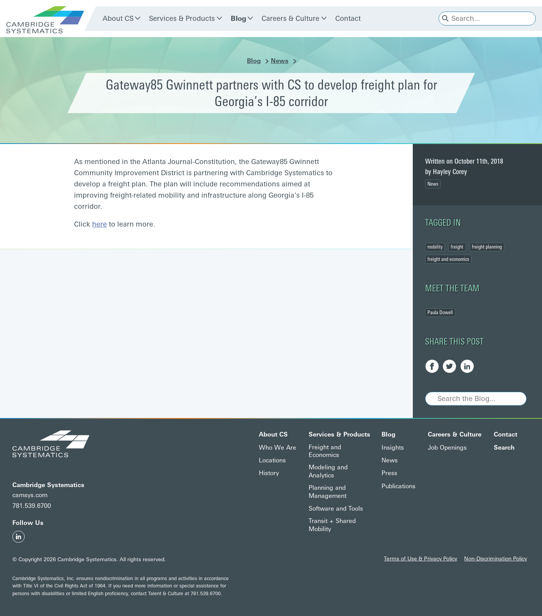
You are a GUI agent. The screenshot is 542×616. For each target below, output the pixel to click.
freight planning (487, 247)
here (99, 224)
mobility (434, 247)
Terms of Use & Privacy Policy (420, 558)
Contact (348, 18)
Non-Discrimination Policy (495, 558)
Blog (238, 18)
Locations (272, 460)
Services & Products (182, 18)
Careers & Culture (290, 18)
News (280, 60)
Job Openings (447, 447)
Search (504, 447)
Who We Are (277, 447)
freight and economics (448, 259)
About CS (118, 18)
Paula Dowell (440, 312)
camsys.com (29, 495)
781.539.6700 (31, 505)
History (269, 473)
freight (457, 247)
